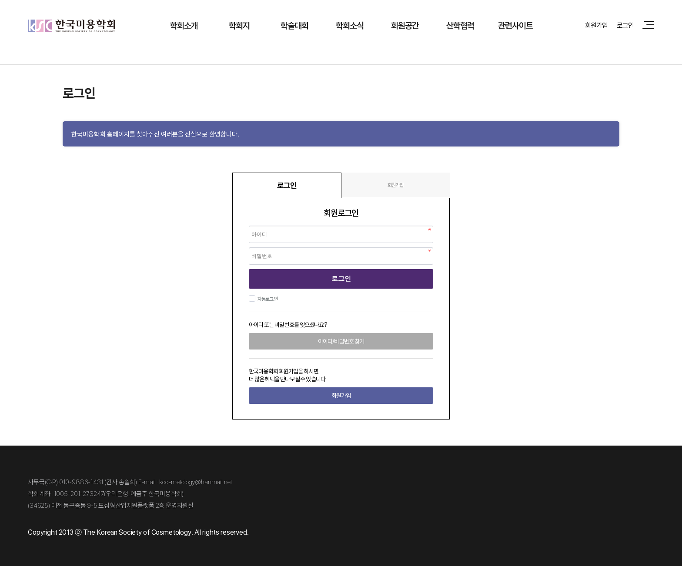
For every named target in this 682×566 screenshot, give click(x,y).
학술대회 (295, 25)
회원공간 (405, 25)
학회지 (239, 25)
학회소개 (184, 25)
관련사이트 (515, 25)
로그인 (625, 25)
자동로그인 (266, 299)
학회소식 (350, 25)
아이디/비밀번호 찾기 (341, 341)
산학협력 (460, 25)
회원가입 (596, 25)
